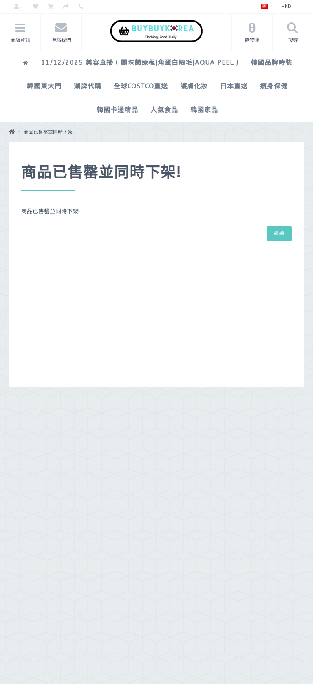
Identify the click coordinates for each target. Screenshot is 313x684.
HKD (288, 6)
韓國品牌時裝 (271, 62)
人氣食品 (164, 110)
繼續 (279, 233)
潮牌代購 (87, 86)
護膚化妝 (194, 86)
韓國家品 (204, 110)
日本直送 (234, 86)
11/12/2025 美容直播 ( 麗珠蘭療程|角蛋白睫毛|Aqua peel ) (139, 62)
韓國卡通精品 (117, 110)
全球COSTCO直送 (141, 86)
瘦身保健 (274, 86)
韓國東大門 (44, 86)
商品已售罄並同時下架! (49, 132)
